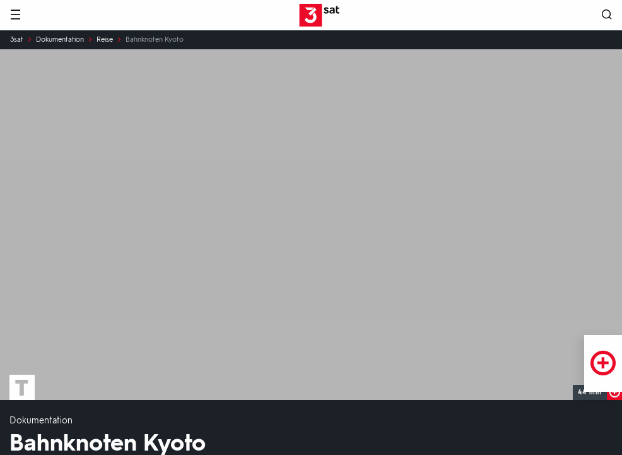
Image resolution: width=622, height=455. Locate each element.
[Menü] (15, 15)
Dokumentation (60, 40)
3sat (16, 40)
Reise (105, 40)
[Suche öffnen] (607, 15)
